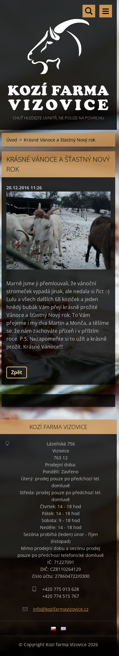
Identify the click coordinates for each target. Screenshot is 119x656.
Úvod (11, 140)
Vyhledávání (89, 11)
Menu (105, 11)
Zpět (16, 372)
